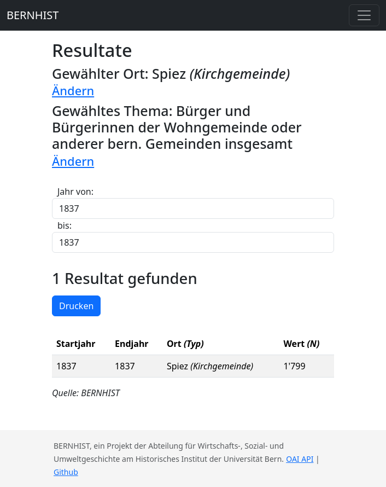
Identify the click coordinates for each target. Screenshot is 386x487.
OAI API (299, 459)
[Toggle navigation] (364, 15)
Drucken (76, 306)
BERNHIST (33, 15)
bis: (64, 225)
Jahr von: (75, 191)
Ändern (73, 90)
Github (66, 472)
